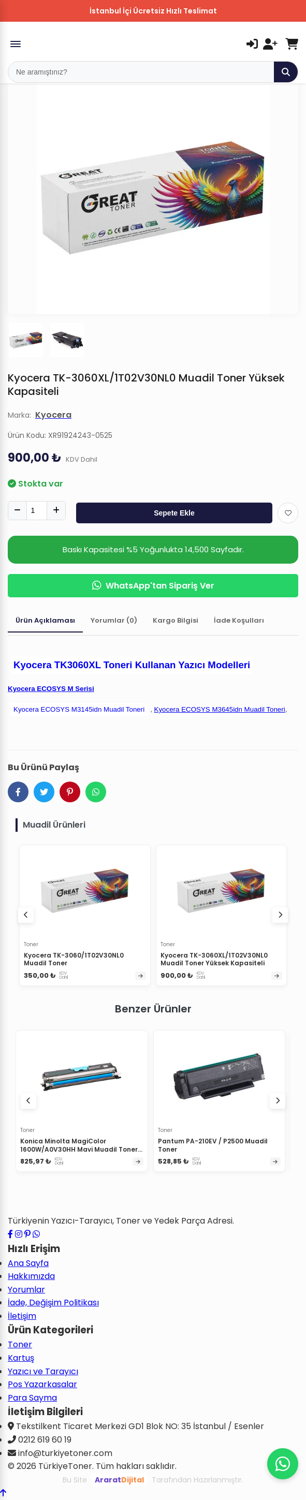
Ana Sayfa (28, 1263)
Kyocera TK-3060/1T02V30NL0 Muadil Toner (74, 959)
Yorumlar (26, 1290)
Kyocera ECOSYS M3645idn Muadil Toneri (219, 709)
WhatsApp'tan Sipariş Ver (153, 586)
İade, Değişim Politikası (53, 1302)
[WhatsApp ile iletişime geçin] (36, 1234)
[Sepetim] (291, 44)
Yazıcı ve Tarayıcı (43, 1371)
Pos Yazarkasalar (42, 1384)
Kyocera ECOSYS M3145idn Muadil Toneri (78, 709)
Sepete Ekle (174, 513)
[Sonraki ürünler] (277, 1101)
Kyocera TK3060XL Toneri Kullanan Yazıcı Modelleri (131, 664)
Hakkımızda (31, 1276)
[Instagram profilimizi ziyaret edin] (18, 1234)
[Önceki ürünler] (28, 1101)
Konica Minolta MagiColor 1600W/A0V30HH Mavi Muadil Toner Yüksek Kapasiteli (79, 1149)
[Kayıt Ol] (270, 44)
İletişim (22, 1316)
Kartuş (21, 1358)
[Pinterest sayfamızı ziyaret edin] (27, 1234)
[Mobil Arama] (141, 72)
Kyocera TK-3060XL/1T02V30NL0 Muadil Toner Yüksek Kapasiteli (214, 959)
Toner (20, 1344)
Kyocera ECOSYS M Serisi (51, 689)
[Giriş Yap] (252, 44)
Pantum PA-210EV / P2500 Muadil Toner (213, 1145)
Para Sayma (32, 1398)
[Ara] (286, 72)
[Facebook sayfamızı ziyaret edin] (10, 1234)
